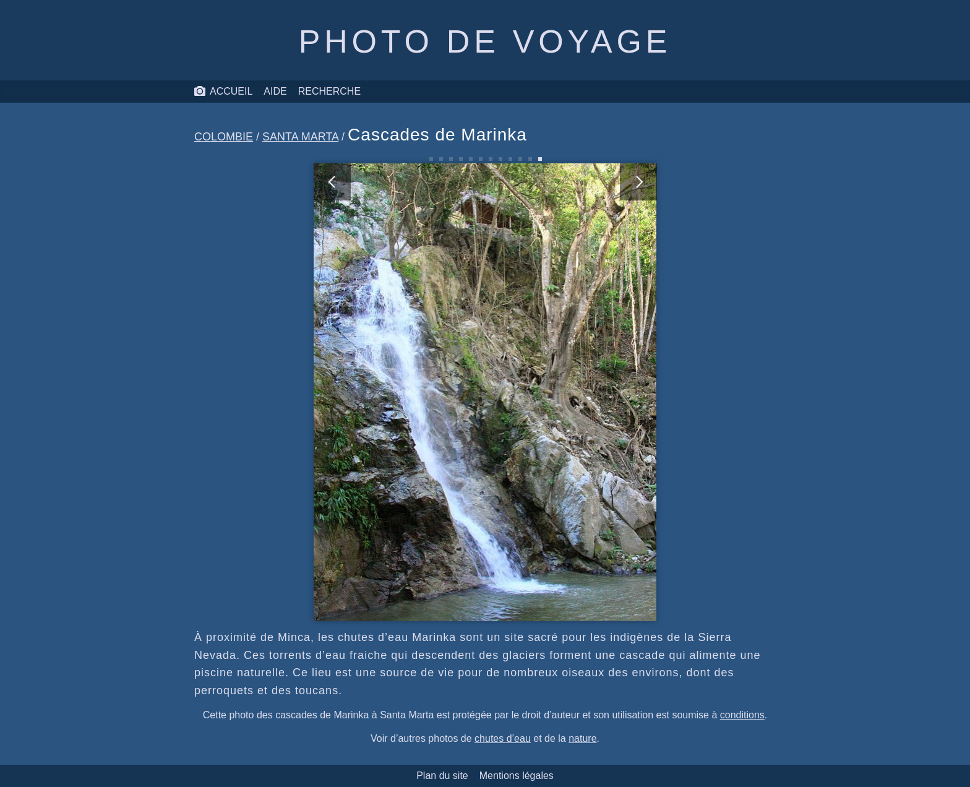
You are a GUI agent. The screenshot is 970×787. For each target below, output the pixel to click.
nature (582, 738)
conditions (742, 715)
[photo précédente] (400, 392)
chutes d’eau (502, 738)
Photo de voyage (485, 41)
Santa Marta (300, 137)
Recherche (329, 91)
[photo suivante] (571, 392)
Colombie (223, 137)
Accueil (223, 91)
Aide (275, 91)
